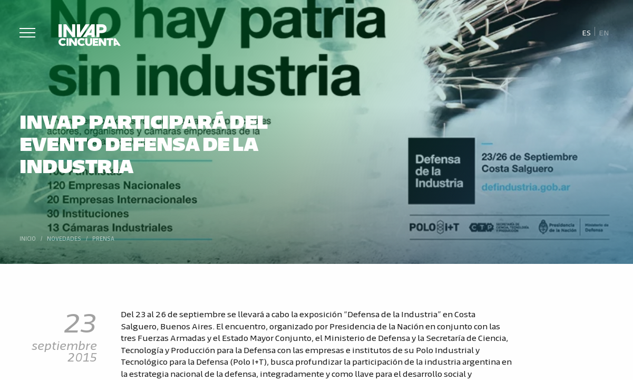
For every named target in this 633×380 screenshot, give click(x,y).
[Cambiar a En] (604, 32)
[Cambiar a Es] (586, 32)
